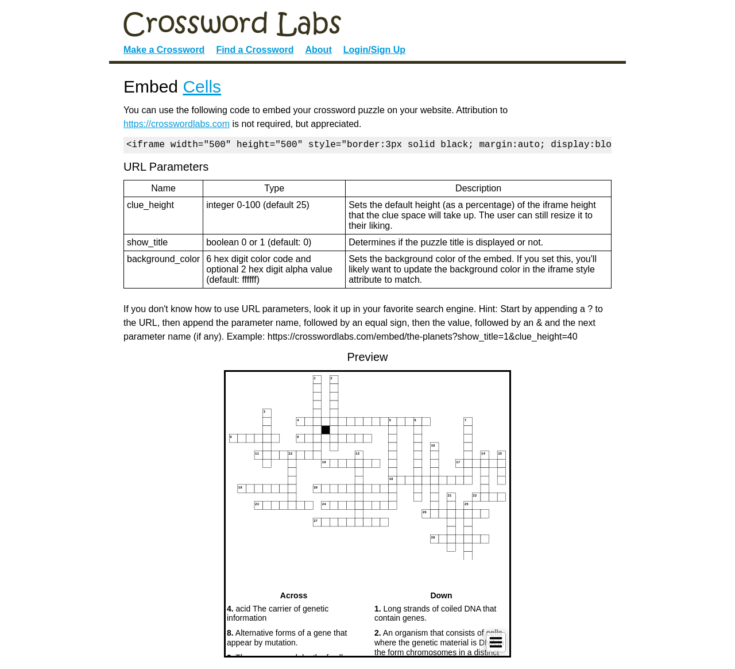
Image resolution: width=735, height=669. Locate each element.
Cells (202, 86)
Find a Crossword (254, 50)
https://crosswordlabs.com (176, 124)
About (318, 50)
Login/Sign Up (374, 50)
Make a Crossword (163, 50)
